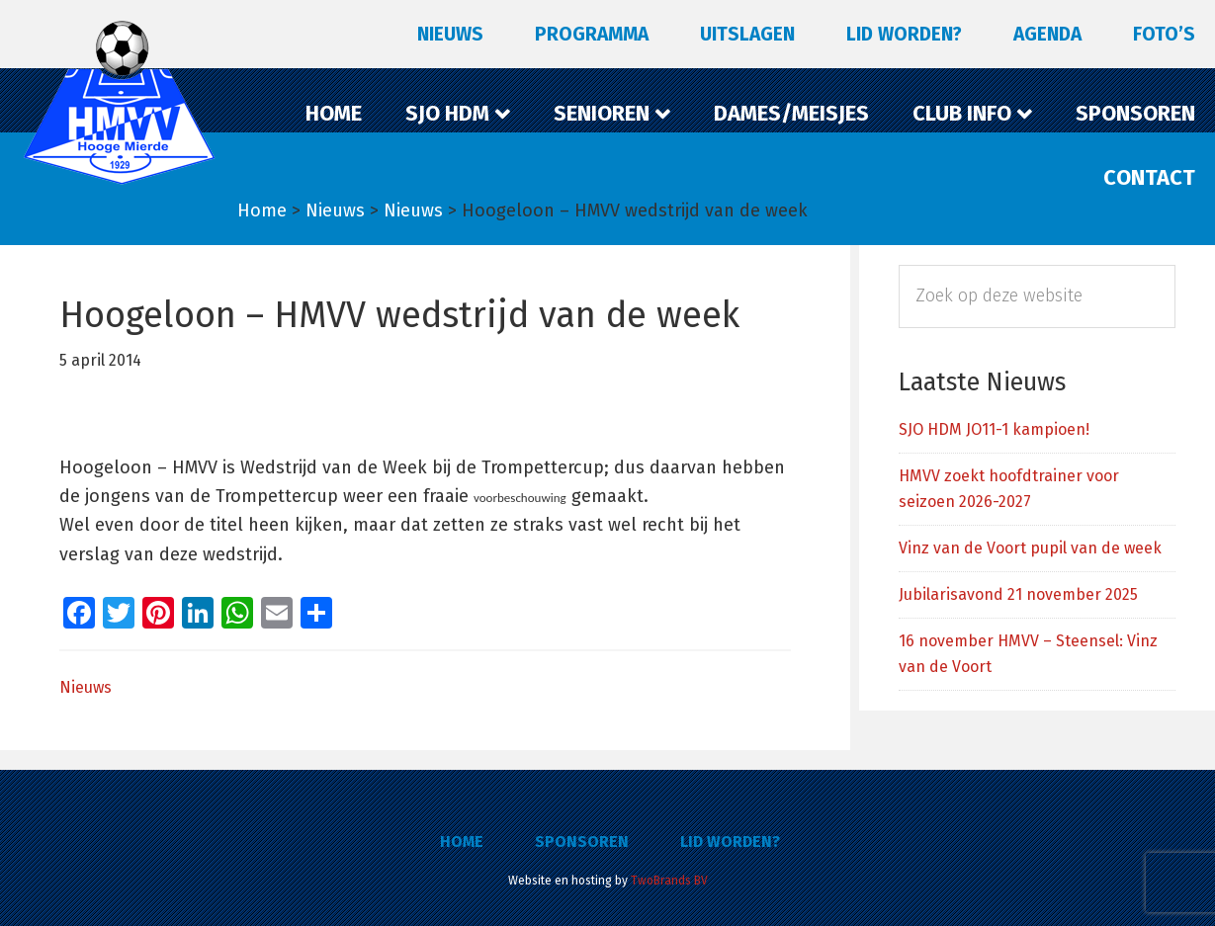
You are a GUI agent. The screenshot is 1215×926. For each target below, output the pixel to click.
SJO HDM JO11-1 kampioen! (994, 429)
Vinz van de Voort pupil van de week (1030, 548)
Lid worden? (730, 841)
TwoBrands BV (669, 880)
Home (461, 841)
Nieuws (85, 687)
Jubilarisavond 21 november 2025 (1018, 594)
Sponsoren (582, 841)
